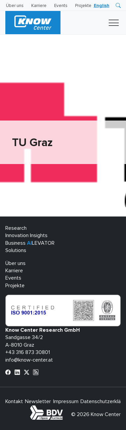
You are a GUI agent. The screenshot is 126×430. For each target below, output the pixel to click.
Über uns (15, 6)
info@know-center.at (29, 360)
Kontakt (14, 401)
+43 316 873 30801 (27, 352)
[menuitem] (101, 6)
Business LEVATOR (30, 243)
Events (60, 6)
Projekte (83, 6)
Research (16, 228)
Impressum (65, 401)
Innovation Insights (26, 235)
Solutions (15, 250)
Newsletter (38, 401)
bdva (64, 409)
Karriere (39, 6)
